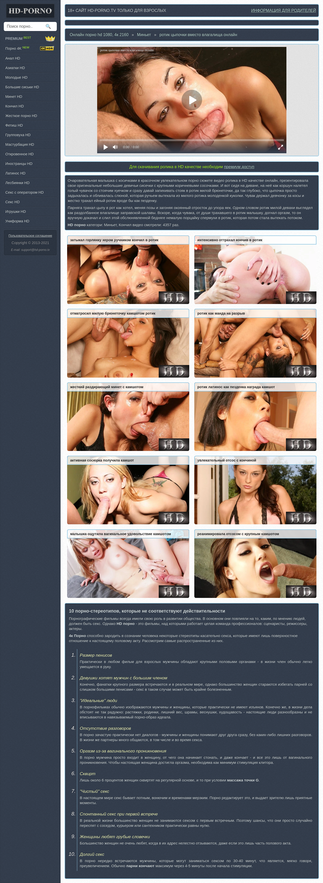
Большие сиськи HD (22, 87)
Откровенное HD (19, 154)
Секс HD (12, 202)
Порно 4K (30, 48)
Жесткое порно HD (21, 116)
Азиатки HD (15, 68)
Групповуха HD (18, 135)
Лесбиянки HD (17, 183)
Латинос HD (15, 173)
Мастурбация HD (19, 144)
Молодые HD (16, 77)
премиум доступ (239, 167)
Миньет (144, 35)
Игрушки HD (15, 211)
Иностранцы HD (18, 164)
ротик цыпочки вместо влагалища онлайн (198, 35)
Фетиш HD (14, 125)
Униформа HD (17, 221)
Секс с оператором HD (24, 192)
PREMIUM (30, 38)
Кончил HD (14, 106)
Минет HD (13, 97)
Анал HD (12, 58)
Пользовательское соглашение (30, 235)
